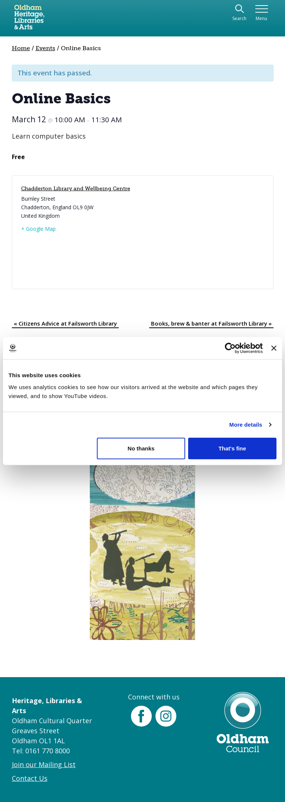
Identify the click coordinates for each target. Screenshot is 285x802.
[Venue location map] (202, 232)
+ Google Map (38, 228)
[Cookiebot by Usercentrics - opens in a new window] (230, 348)
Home (21, 48)
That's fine (232, 448)
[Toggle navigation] (261, 13)
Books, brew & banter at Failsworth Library (211, 323)
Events (45, 48)
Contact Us (30, 778)
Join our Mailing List (44, 764)
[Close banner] (273, 348)
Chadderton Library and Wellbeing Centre (75, 188)
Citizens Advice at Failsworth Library (65, 323)
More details (245, 424)
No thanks (141, 448)
